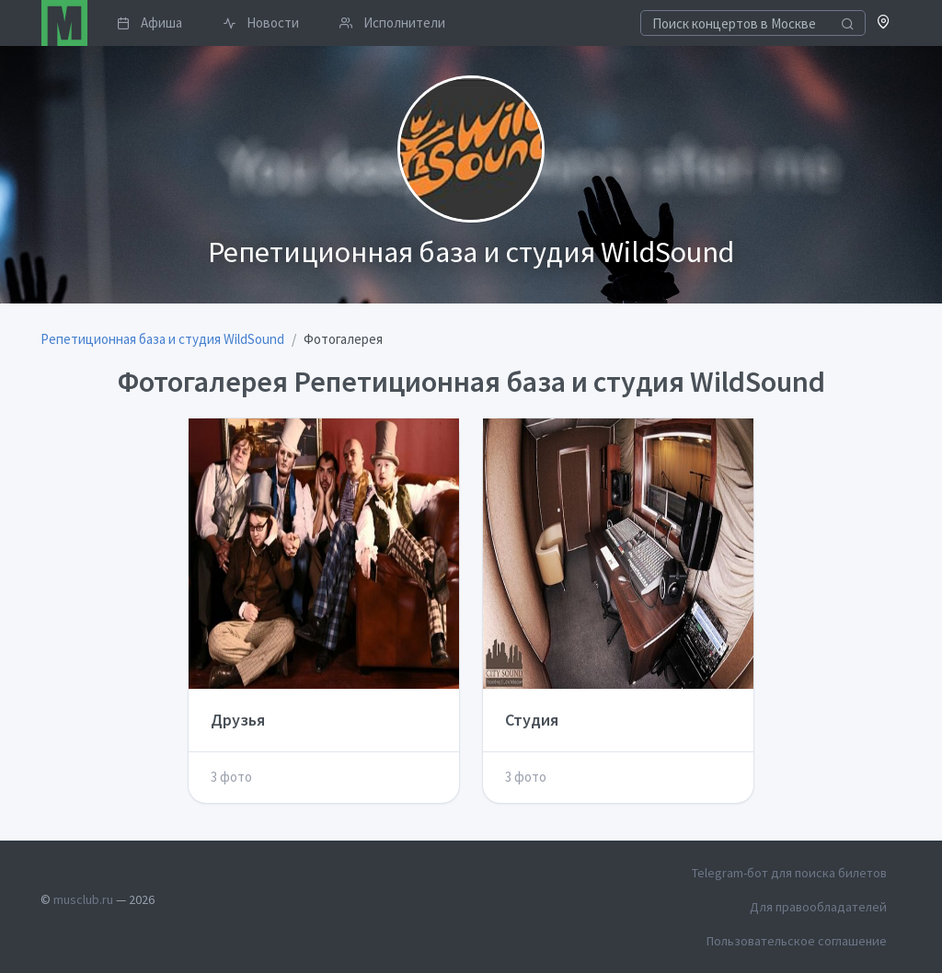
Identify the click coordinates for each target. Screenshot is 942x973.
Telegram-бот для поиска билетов (789, 872)
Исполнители (392, 22)
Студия (531, 719)
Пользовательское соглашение (796, 941)
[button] (883, 23)
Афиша (149, 22)
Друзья (238, 719)
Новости (261, 22)
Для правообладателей (818, 907)
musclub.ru (83, 899)
